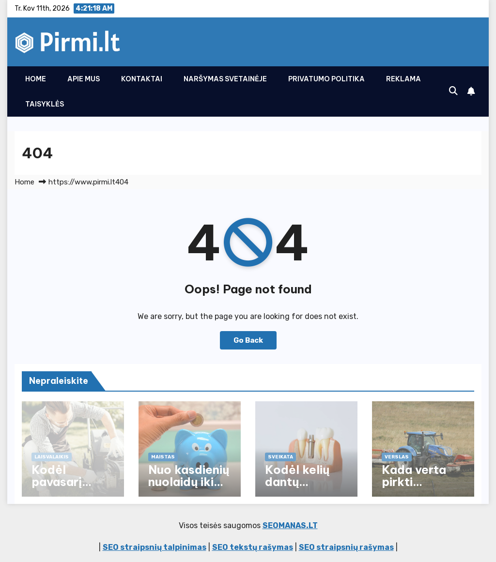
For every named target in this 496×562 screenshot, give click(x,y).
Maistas (163, 457)
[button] (453, 91)
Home (35, 79)
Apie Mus (83, 79)
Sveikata (280, 457)
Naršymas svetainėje (225, 79)
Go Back (248, 340)
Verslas (397, 457)
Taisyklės (44, 104)
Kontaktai (141, 79)
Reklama (403, 79)
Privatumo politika (326, 79)
